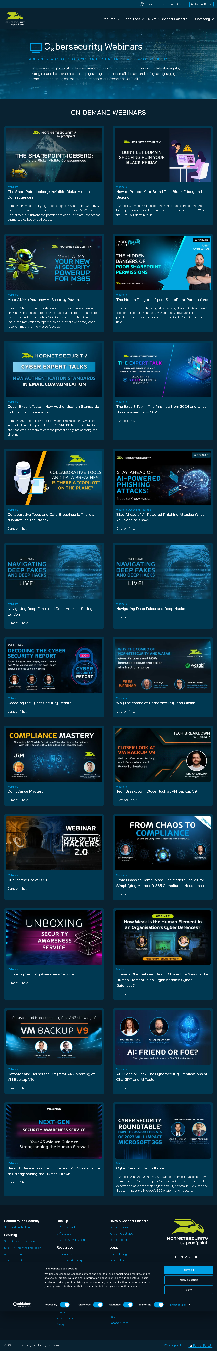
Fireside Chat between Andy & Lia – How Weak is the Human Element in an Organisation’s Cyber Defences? (162, 980)
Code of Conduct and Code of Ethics (132, 1296)
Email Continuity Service (19, 1273)
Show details (178, 1344)
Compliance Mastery (26, 791)
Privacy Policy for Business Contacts (132, 1279)
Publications (64, 1254)
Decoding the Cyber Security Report (39, 702)
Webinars (62, 1266)
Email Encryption (14, 1260)
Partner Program (119, 1227)
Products (110, 19)
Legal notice (117, 1260)
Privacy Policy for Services (126, 1273)
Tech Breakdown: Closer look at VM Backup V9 (156, 791)
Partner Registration (121, 1233)
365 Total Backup (68, 1227)
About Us (62, 1299)
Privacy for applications (124, 1266)
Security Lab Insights (70, 1279)
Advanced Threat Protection (21, 1254)
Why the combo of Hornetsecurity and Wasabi (156, 702)
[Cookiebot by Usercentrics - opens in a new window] (22, 1344)
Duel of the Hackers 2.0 (28, 880)
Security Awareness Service (21, 1241)
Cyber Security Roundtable (140, 1168)
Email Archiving (13, 1266)
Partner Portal (203, 4)
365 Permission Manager (19, 1298)
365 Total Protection (17, 1227)
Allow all (189, 1309)
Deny (189, 1329)
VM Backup (64, 1233)
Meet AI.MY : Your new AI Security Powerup (45, 299)
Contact (161, 4)
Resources (133, 19)
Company (204, 19)
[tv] (36, 48)
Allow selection (188, 1319)
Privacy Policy (118, 1254)
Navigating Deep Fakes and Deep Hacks (150, 608)
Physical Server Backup (71, 1239)
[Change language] (146, 4)
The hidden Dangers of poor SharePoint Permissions (162, 299)
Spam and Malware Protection (23, 1247)
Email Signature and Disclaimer (23, 1279)
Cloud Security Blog (69, 1260)
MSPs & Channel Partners (169, 19)
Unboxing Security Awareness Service (41, 974)
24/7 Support (178, 4)
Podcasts (63, 1273)
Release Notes (66, 1285)
